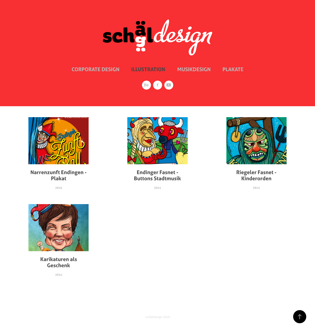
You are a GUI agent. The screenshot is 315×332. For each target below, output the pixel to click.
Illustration (148, 69)
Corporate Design (95, 69)
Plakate (232, 69)
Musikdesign (194, 69)
